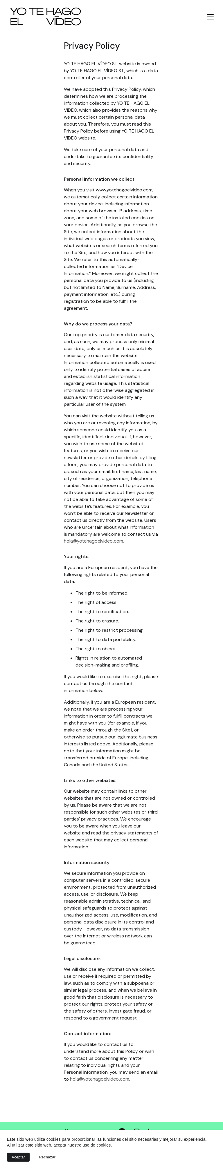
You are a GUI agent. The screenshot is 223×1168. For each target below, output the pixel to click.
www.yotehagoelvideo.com (124, 190)
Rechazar (47, 1157)
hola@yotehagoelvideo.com (93, 541)
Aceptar (18, 1157)
